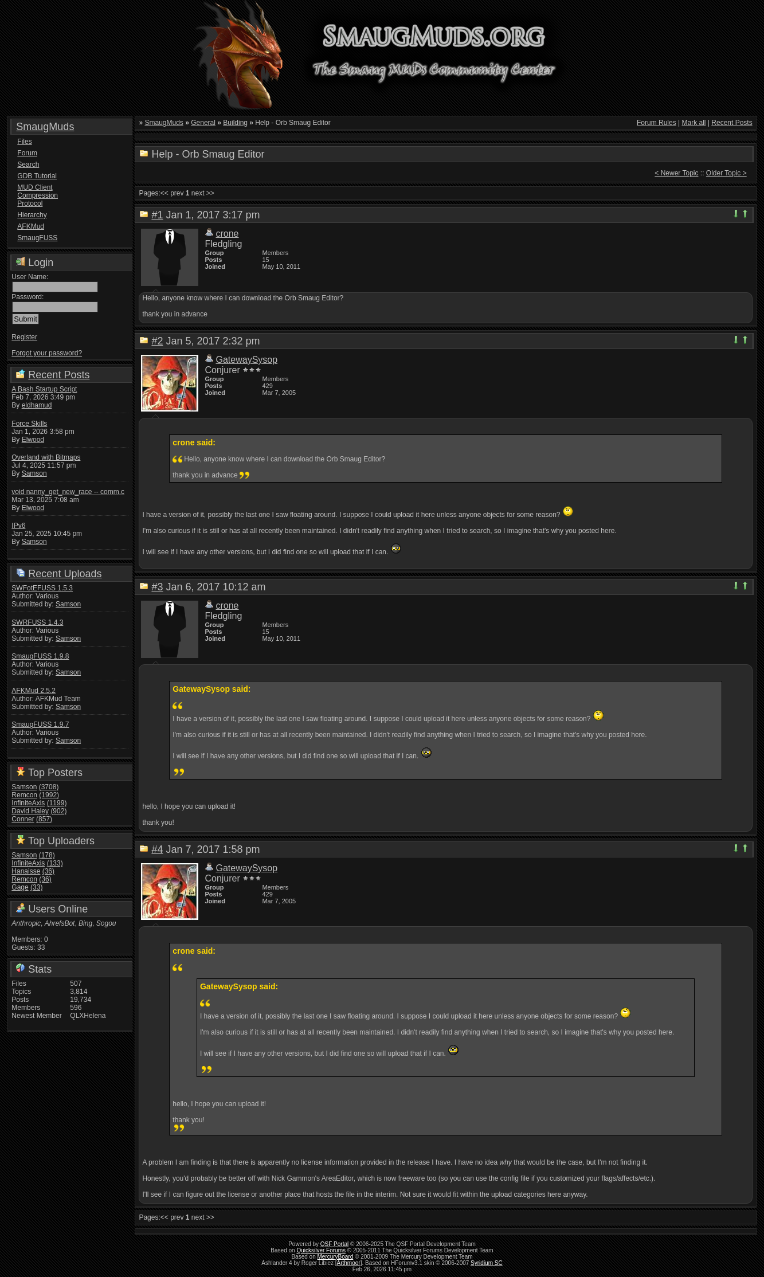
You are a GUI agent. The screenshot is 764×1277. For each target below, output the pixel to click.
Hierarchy (31, 215)
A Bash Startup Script (44, 389)
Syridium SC (487, 1263)
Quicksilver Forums (321, 1250)
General (203, 123)
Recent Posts (58, 375)
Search (28, 164)
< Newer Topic (676, 173)
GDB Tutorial (37, 176)
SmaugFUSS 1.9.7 (40, 724)
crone (227, 233)
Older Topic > (726, 173)
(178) (47, 855)
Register (24, 337)
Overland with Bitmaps (45, 457)
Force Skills (29, 424)
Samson (34, 473)
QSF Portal (334, 1244)
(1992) (49, 795)
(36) (48, 871)
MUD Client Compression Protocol (37, 195)
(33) (36, 887)
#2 (157, 341)
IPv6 (18, 526)
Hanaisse (25, 871)
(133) (55, 863)
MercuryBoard (336, 1257)
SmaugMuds (45, 126)
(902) (58, 811)
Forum (27, 153)
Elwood (33, 440)
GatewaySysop (246, 360)
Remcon (24, 795)
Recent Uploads (64, 573)
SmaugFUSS (37, 238)
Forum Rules (656, 123)
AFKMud (30, 226)
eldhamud (37, 405)
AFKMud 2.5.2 (33, 691)
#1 (157, 215)
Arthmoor (349, 1263)
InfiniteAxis (28, 803)
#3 (157, 587)
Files (24, 142)
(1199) (57, 803)
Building (235, 123)
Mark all (693, 123)
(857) (44, 819)
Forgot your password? (46, 353)
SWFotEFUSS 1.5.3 (42, 588)
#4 (157, 849)
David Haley (30, 811)
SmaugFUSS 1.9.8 (40, 656)
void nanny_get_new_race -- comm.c (67, 492)
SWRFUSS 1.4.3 (37, 622)
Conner (22, 819)
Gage (19, 887)
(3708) (49, 787)
